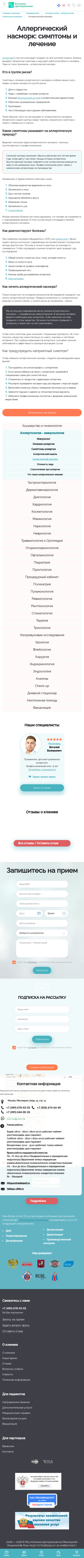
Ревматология (42, 599)
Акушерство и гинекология (42, 426)
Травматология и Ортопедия (42, 541)
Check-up (42, 686)
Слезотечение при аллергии (45, 469)
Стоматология (42, 613)
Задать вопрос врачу (43, 776)
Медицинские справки (16, 1412)
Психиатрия (42, 584)
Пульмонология (42, 591)
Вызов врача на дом (14, 1418)
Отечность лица (45, 464)
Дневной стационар (42, 693)
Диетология (42, 497)
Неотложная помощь (42, 700)
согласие (32, 962)
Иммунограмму (16, 278)
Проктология (42, 570)
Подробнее (38, 1201)
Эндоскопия (42, 671)
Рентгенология (42, 606)
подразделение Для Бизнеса (33, 1220)
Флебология (42, 649)
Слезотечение (15, 210)
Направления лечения (16, 1402)
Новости (7, 1374)
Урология (42, 642)
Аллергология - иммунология (42, 433)
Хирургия (42, 657)
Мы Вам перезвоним (12, 1312)
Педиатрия (42, 562)
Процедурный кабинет (42, 577)
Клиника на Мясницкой (42, 1067)
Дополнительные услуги (17, 1407)
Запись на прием (42, 788)
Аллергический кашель (45, 454)
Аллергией (7, 58)
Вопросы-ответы (12, 1368)
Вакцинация (42, 707)
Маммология (42, 519)
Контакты (8, 1451)
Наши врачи (9, 1358)
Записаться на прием (42, 412)
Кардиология (42, 504)
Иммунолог (43, 438)
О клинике (8, 1352)
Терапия (42, 620)
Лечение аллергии (44, 444)
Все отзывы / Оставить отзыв (38, 843)
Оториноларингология (42, 548)
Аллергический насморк (45, 459)
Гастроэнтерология (42, 482)
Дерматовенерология (42, 490)
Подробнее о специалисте (42, 769)
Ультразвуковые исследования (42, 635)
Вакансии (8, 1446)
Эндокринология (42, 664)
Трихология (42, 628)
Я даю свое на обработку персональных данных (44, 962)
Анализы (42, 678)
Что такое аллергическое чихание (45, 474)
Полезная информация (16, 1379)
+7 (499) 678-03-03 (14, 1308)
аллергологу (62, 239)
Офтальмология (42, 555)
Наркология (42, 526)
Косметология (42, 511)
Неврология (42, 533)
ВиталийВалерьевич (54, 747)
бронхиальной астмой (29, 98)
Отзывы (6, 1363)
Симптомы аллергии (43, 449)
